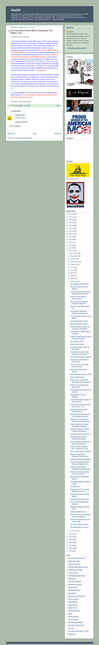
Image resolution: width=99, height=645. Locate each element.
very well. (26, 37)
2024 (71, 217)
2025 (71, 214)
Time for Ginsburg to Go (78, 511)
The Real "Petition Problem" (79, 524)
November (74, 256)
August (73, 264)
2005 (71, 551)
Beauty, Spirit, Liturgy (77, 344)
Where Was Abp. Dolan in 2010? (81, 374)
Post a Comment (15, 126)
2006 (71, 548)
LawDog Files (72, 587)
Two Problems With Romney (79, 284)
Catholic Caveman (74, 564)
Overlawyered (73, 605)
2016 (71, 239)
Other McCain (73, 602)
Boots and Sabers (74, 561)
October (73, 259)
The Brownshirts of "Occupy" (79, 527)
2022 (71, 222)
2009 (71, 540)
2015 (71, 242)
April (72, 276)
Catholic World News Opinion (78, 567)
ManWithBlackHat (74, 590)
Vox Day (71, 628)
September (74, 261)
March (72, 278)
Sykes (70, 613)
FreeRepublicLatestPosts (76, 575)
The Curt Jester (73, 619)
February (73, 281)
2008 (71, 542)
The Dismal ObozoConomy (79, 321)
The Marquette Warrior (75, 622)
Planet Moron (72, 608)
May (72, 273)
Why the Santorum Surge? (79, 324)
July (72, 267)
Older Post (58, 133)
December (74, 253)
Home (35, 133)
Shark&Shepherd (74, 611)
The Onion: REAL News (76, 625)
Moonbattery (72, 593)
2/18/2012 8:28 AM (21, 122)
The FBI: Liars (74, 486)
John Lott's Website (74, 581)
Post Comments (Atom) (24, 138)
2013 (71, 248)
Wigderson (71, 634)
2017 (71, 237)
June (72, 270)
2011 (71, 534)
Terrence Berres (73, 616)
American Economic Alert (76, 558)
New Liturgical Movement (76, 596)
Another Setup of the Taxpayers (80, 459)
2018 (71, 234)
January (73, 531)
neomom (18, 115)
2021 (71, 225)
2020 (71, 228)
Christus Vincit (73, 573)
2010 (71, 537)
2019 (71, 231)
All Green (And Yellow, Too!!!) (79, 499)
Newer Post (11, 133)
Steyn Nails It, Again (77, 341)
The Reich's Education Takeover (80, 357)
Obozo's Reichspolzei (77, 377)
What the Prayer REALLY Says (78, 631)
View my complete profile (77, 48)
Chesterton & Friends (75, 570)
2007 (71, 545)
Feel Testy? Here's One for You (80, 434)
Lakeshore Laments (74, 584)
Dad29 (15, 10)
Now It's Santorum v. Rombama (80, 451)
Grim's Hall (72, 578)
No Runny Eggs (73, 599)
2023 (71, 220)
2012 (71, 251)
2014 (71, 245)
